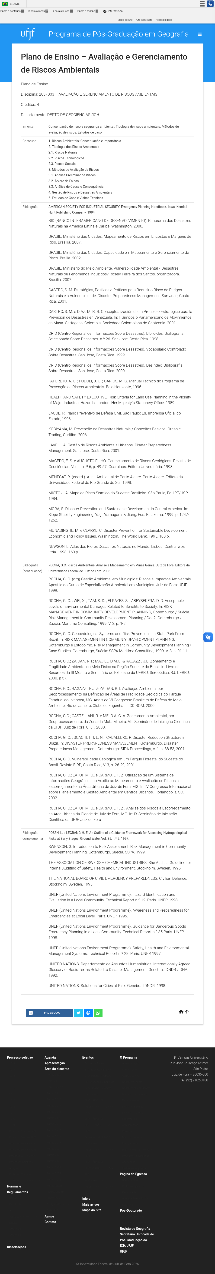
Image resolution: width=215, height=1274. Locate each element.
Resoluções (16, 1204)
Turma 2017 (54, 1130)
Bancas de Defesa (95, 1063)
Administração (130, 1063)
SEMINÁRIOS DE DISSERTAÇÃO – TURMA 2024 (99, 1186)
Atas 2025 (15, 1241)
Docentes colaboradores (136, 1088)
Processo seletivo (20, 1057)
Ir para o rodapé (87, 11)
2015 (12, 1088)
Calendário (53, 1210)
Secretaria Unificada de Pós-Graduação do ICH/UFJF (137, 1239)
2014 (12, 1081)
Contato (50, 1222)
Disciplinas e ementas (135, 1137)
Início (86, 1198)
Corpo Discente (55, 1087)
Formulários (54, 1074)
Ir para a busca (62, 11)
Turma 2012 (54, 1099)
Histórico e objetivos (134, 1168)
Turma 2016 (54, 1124)
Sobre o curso (130, 1069)
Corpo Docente (130, 1075)
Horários (52, 1081)
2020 (12, 1118)
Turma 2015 (54, 1118)
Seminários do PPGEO (97, 1137)
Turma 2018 (54, 1136)
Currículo (127, 1131)
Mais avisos (91, 1204)
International (113, 11)
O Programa (128, 1057)
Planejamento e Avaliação (137, 1149)
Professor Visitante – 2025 (24, 1180)
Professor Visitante (20, 1174)
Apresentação (55, 1063)
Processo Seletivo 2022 (22, 1131)
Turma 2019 (54, 1142)
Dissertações (16, 1247)
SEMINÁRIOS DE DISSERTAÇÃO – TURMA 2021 (99, 1168)
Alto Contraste (144, 19)
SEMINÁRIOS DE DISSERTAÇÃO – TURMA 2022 (99, 1106)
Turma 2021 (54, 1155)
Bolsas (13, 1198)
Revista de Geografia (135, 1229)
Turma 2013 (54, 1105)
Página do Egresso (133, 1174)
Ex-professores (130, 1100)
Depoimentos (130, 1180)
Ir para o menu (38, 11)
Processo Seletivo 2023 (22, 1137)
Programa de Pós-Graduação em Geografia (119, 34)
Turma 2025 (54, 1179)
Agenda (50, 1057)
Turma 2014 (54, 1111)
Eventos (88, 1057)
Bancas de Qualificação (98, 1069)
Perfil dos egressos (133, 1186)
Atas (12, 1210)
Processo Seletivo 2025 (22, 1149)
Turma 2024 (54, 1173)
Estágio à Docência (58, 1204)
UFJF (123, 1251)
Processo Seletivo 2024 (22, 1143)
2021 (12, 1125)
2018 (12, 1106)
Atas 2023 (15, 1229)
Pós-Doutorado (131, 1210)
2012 (12, 1069)
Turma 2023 (54, 1167)
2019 (12, 1112)
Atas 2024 (15, 1235)
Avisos (49, 1216)
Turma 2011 (54, 1093)
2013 (12, 1075)
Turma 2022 (54, 1161)
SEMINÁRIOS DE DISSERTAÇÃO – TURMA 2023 (99, 1125)
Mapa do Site (125, 19)
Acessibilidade (164, 19)
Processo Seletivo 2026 (22, 1155)
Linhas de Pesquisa (133, 1106)
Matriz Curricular (131, 1143)
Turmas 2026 (54, 1185)
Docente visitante (132, 1081)
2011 (12, 1063)
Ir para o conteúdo (12, 11)
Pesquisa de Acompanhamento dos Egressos (135, 1198)
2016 (12, 1094)
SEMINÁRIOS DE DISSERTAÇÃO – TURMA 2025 (99, 1149)
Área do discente (57, 1069)
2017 (12, 1100)
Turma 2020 (54, 1148)
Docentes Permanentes (135, 1094)
